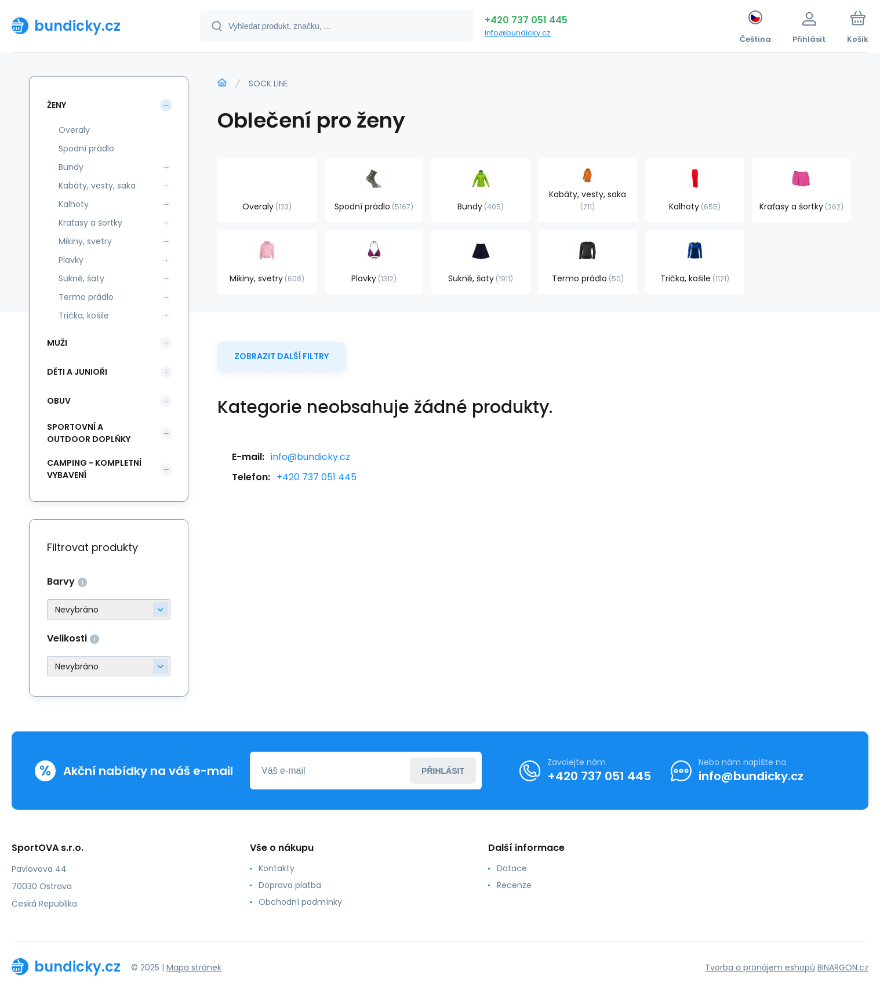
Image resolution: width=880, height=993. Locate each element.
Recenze (514, 885)
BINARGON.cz (842, 967)
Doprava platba (290, 885)
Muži (57, 343)
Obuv (59, 401)
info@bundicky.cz (518, 32)
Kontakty (276, 868)
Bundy (71, 167)
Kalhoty (74, 204)
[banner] (91, 25)
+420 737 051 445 (526, 20)
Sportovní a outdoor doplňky (88, 433)
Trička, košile (84, 315)
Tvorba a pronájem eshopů (760, 967)
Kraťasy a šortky (90, 223)
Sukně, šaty (81, 278)
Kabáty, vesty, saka (97, 185)
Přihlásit (442, 770)
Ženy (56, 105)
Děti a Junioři (77, 372)
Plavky (71, 260)
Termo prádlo (86, 297)
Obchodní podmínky (300, 902)
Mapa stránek (193, 967)
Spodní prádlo (86, 148)
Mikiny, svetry (85, 241)
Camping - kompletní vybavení (94, 469)
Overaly (74, 130)
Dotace (512, 868)
